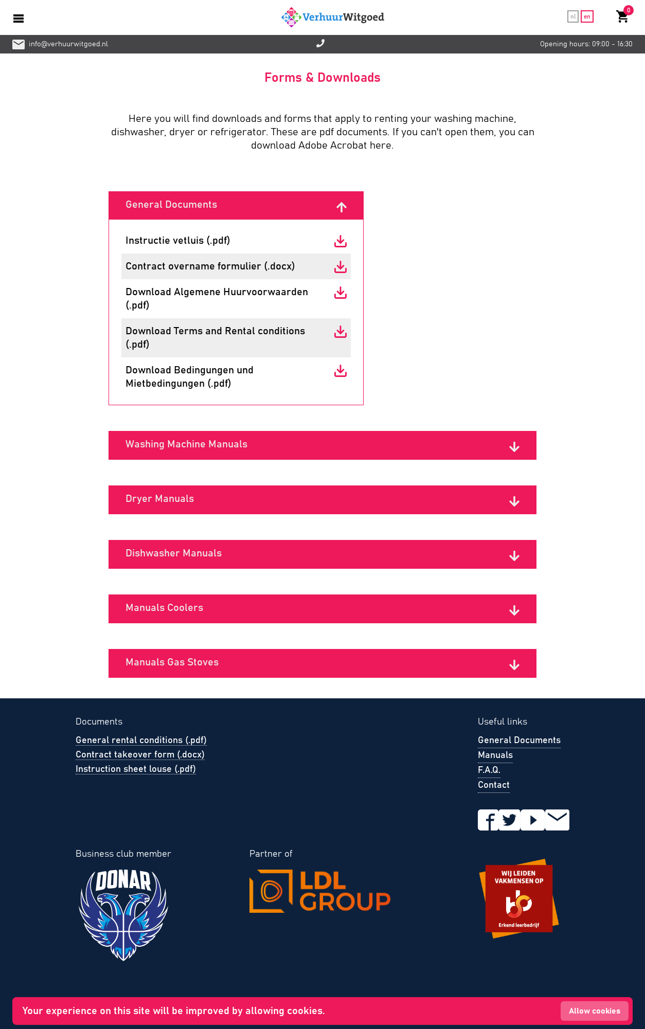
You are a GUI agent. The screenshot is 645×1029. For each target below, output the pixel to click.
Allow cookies (594, 1011)
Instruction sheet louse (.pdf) (136, 769)
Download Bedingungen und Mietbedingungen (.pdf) (190, 377)
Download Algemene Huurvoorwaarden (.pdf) (217, 299)
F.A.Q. (489, 770)
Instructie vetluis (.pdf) (178, 241)
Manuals (495, 755)
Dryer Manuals (160, 499)
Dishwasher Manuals (174, 553)
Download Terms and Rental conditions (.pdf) (215, 338)
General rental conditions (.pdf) (141, 740)
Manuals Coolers (164, 608)
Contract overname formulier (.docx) (210, 266)
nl (573, 16)
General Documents (171, 205)
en (587, 16)
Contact (494, 785)
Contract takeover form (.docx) (140, 755)
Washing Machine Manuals (186, 444)
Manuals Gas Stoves (172, 662)
